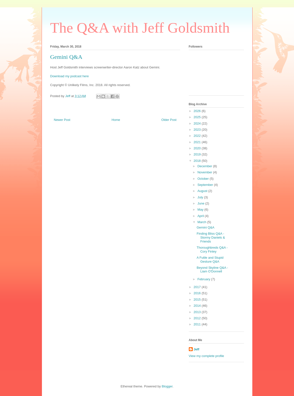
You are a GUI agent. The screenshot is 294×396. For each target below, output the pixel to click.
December (205, 166)
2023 (198, 129)
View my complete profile (206, 356)
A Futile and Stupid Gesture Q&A (210, 259)
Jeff (196, 349)
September (205, 185)
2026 (198, 111)
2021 (198, 142)
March (202, 222)
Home (116, 120)
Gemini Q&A (205, 227)
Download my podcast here (69, 76)
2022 (198, 136)
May (200, 209)
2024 (198, 123)
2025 (198, 117)
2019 (198, 154)
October (203, 178)
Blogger (167, 386)
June (201, 203)
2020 (198, 148)
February (204, 279)
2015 (198, 299)
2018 (198, 161)
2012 (198, 318)
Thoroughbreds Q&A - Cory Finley (212, 249)
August (202, 191)
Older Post (168, 120)
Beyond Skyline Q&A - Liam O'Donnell (212, 269)
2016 (198, 293)
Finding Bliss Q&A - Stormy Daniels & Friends (211, 237)
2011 (198, 324)
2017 (198, 287)
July (200, 197)
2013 (198, 312)
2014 (198, 305)
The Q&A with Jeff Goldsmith (140, 28)
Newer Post (62, 120)
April (201, 216)
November (205, 172)
